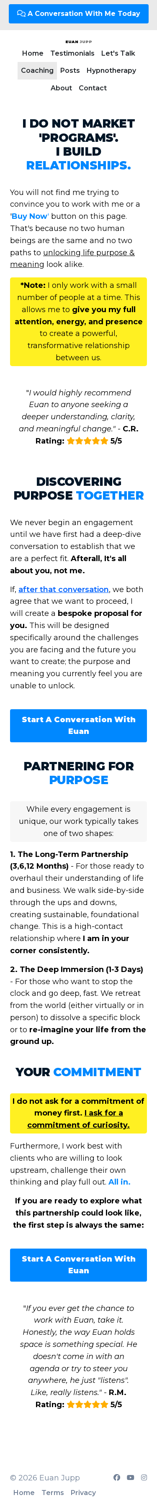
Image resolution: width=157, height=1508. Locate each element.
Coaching (37, 70)
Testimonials (72, 53)
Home (33, 53)
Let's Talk (118, 53)
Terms (52, 1493)
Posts (70, 70)
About (61, 88)
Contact (93, 88)
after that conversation (63, 589)
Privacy (83, 1493)
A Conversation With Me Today (78, 14)
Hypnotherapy (111, 70)
